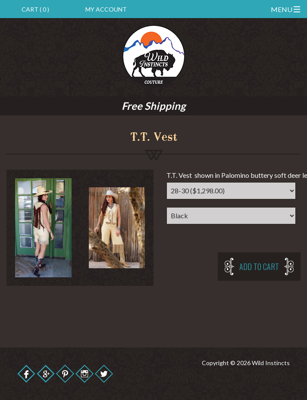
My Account (106, 9)
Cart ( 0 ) (35, 9)
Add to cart (259, 266)
